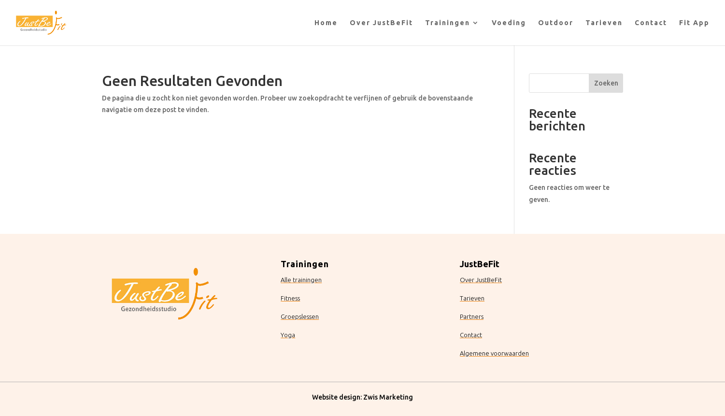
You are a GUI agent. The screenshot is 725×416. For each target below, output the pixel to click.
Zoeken (606, 83)
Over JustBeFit (381, 23)
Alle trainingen (301, 279)
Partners (471, 316)
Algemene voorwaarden (494, 353)
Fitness (290, 298)
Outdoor (555, 23)
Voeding (509, 23)
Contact (651, 23)
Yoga (288, 334)
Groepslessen (300, 316)
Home (326, 23)
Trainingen (447, 23)
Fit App (694, 23)
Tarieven (604, 23)
